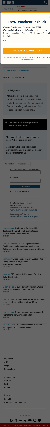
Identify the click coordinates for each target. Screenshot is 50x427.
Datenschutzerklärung (20, 57)
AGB (35, 57)
